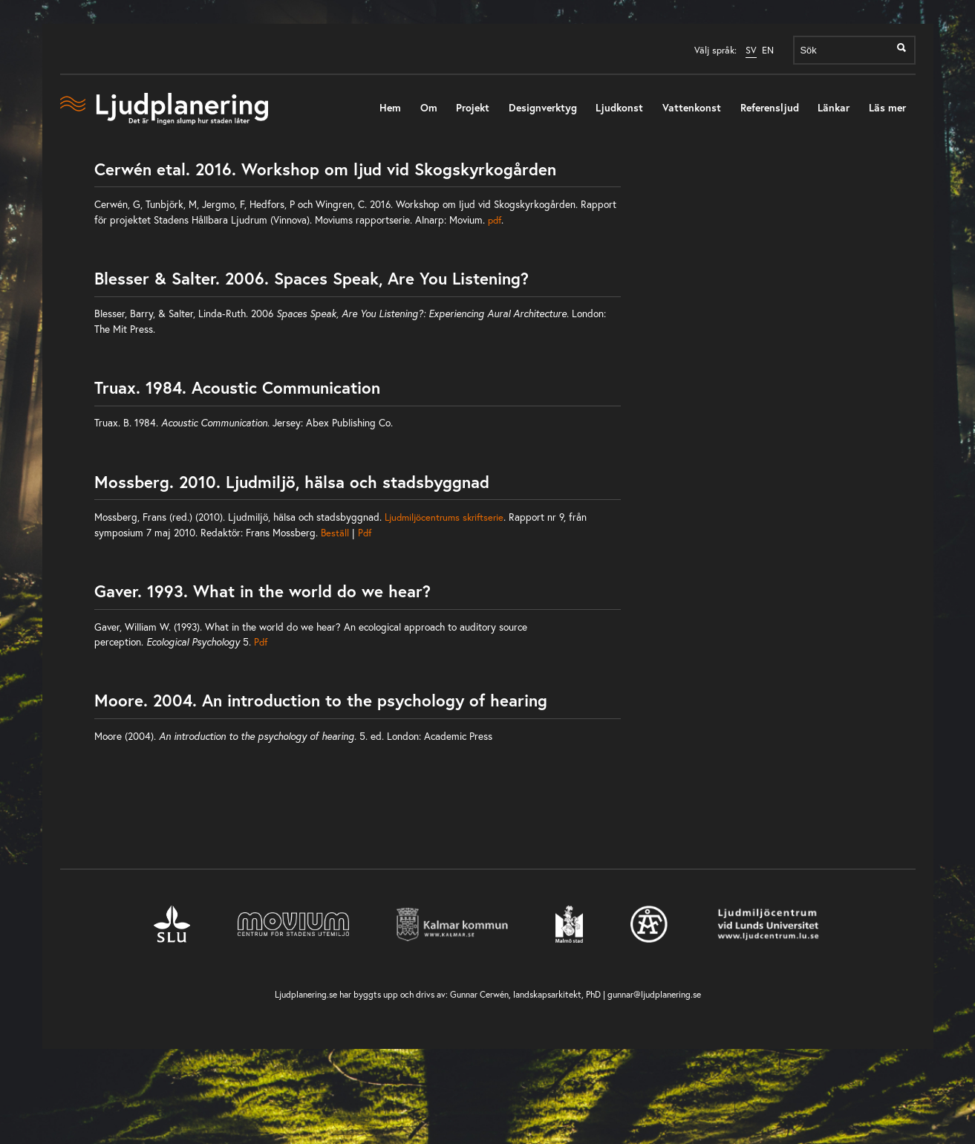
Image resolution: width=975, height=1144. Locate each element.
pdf (494, 220)
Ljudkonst (619, 107)
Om (428, 107)
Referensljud (769, 107)
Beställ (336, 532)
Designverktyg (543, 107)
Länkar (834, 107)
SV (751, 50)
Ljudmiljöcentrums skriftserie (444, 517)
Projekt (472, 107)
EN (768, 50)
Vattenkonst (691, 107)
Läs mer (887, 107)
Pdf (364, 532)
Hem (390, 107)
